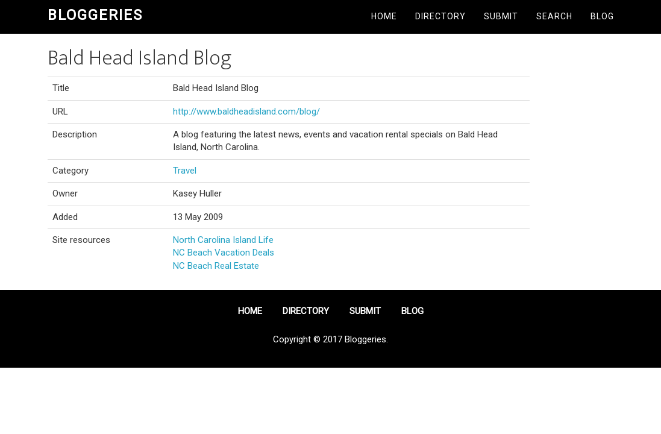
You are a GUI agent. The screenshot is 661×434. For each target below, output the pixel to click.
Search (554, 16)
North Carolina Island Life (223, 239)
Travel (184, 170)
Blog (602, 16)
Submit (501, 16)
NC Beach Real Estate (216, 265)
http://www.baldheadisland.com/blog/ (246, 111)
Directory (440, 16)
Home (384, 16)
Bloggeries (95, 15)
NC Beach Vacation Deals (223, 252)
